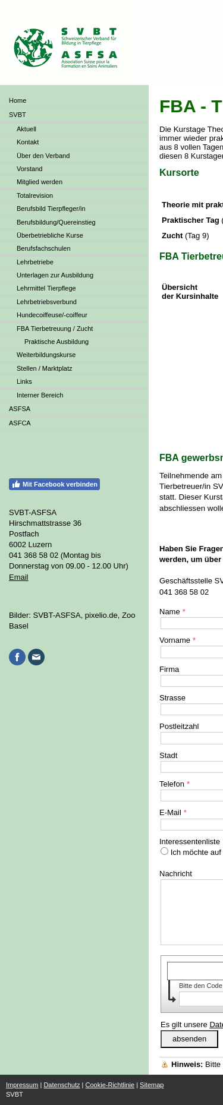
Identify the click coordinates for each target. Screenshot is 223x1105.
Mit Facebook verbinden (54, 484)
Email (19, 577)
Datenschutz (61, 1084)
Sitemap (152, 1084)
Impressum (22, 1084)
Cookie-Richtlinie (110, 1084)
